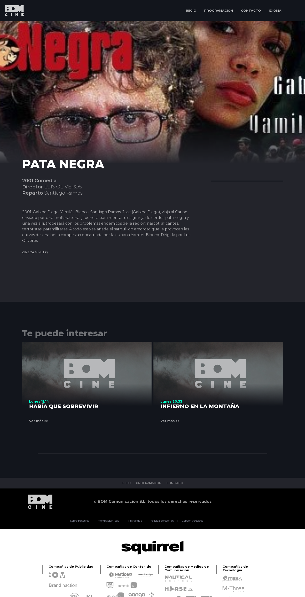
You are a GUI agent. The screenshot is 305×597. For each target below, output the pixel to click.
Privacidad (134, 521)
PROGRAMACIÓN (218, 10)
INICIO (191, 10)
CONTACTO (251, 10)
